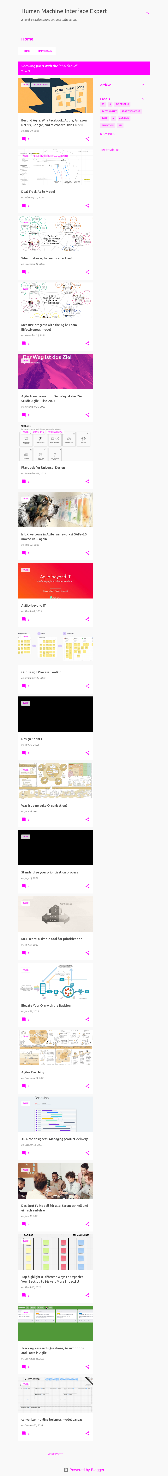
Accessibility (109, 111)
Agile (104, 118)
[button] (87, 139)
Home (25, 51)
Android (124, 118)
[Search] (147, 12)
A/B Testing (122, 104)
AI (113, 118)
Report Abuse (109, 150)
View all (26, 71)
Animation (108, 125)
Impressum (44, 51)
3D (103, 104)
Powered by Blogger (84, 1470)
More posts (55, 1454)
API (120, 125)
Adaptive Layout (131, 111)
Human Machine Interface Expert (64, 11)
